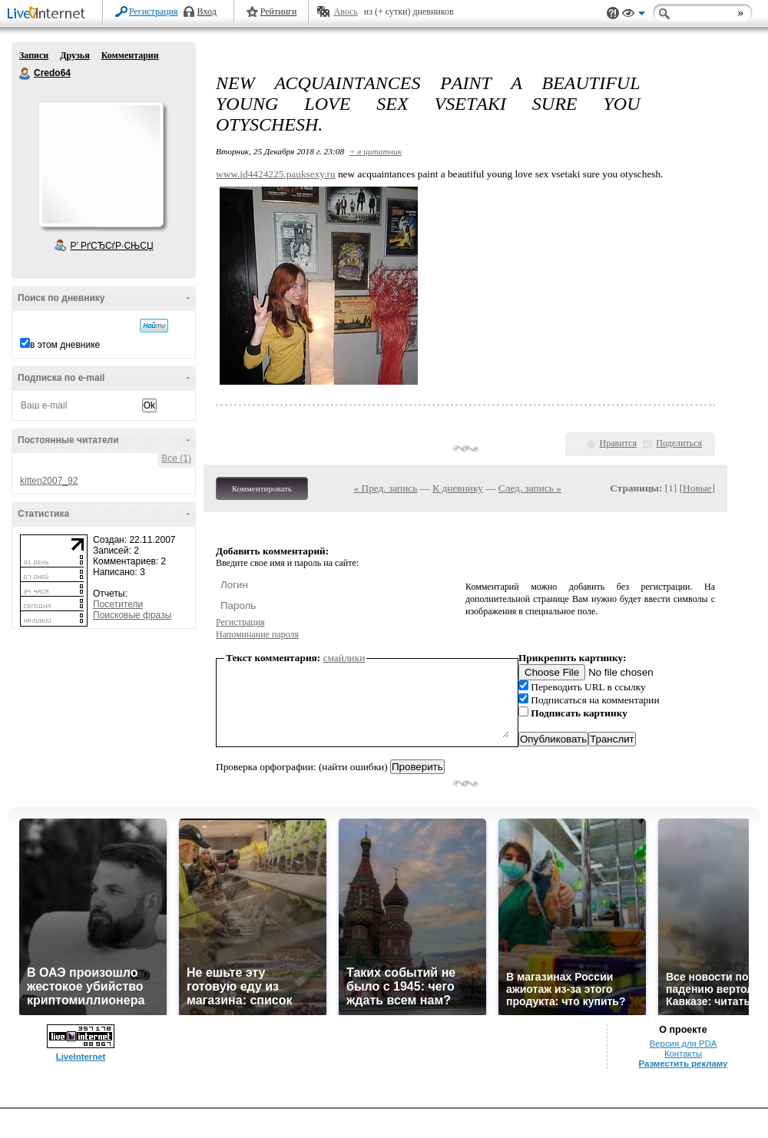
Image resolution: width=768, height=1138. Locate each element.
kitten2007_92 (49, 480)
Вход (207, 11)
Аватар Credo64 (100, 164)
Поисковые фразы (132, 615)
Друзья (74, 55)
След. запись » (529, 488)
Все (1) (176, 458)
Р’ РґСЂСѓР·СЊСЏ (112, 245)
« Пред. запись (386, 488)
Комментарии (130, 55)
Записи (33, 55)
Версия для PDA (683, 1043)
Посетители (118, 604)
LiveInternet (49, 14)
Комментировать (262, 488)
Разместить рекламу (683, 1063)
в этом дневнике (65, 344)
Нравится (618, 443)
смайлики (344, 657)
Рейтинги (278, 11)
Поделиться (679, 443)
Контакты (683, 1053)
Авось (345, 11)
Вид (633, 15)
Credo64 (25, 74)
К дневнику (457, 488)
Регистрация (153, 11)
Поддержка (613, 13)
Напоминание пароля (257, 634)
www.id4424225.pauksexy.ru (276, 174)
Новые (697, 488)
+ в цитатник (375, 151)
